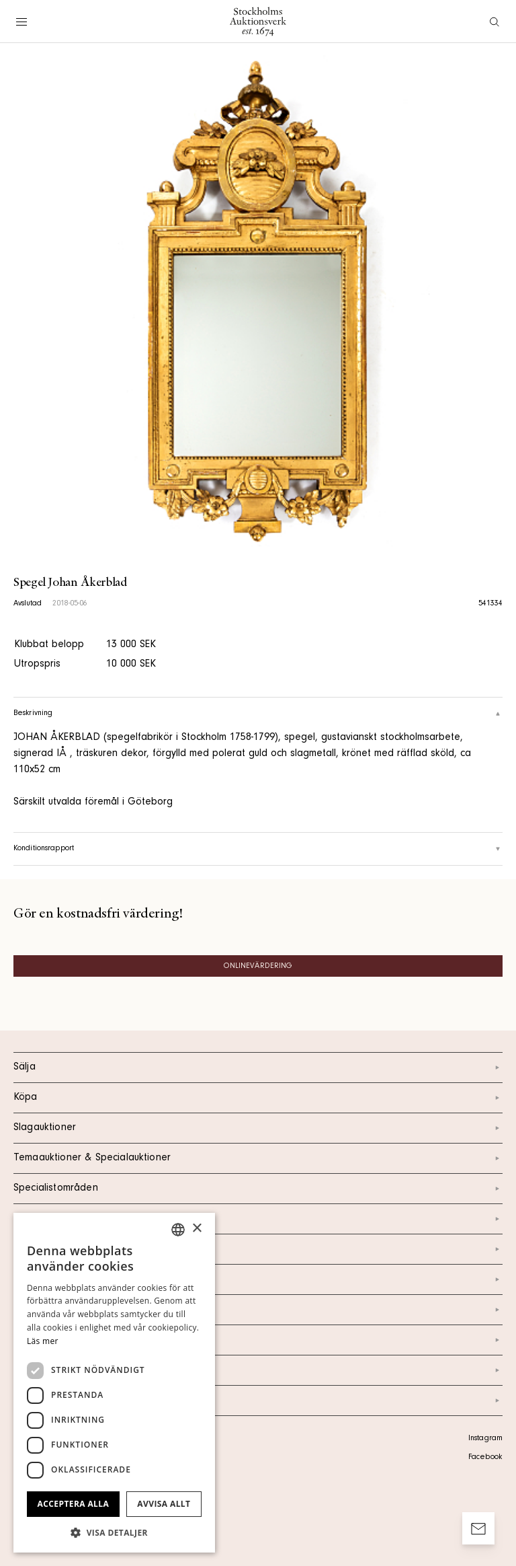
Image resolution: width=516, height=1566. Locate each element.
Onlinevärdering (258, 967)
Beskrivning (258, 713)
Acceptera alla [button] (74, 1503)
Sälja (258, 1067)
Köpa (258, 1097)
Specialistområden (258, 1188)
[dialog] (114, 1383)
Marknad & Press (258, 1340)
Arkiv (258, 1400)
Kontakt (258, 1249)
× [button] (196, 1229)
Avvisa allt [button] (163, 1503)
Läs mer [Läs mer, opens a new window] (42, 1341)
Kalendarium (258, 1219)
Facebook (485, 1458)
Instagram (485, 1439)
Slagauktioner (258, 1128)
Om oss (258, 1279)
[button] (114, 1532)
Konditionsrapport (258, 849)
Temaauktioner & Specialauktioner (258, 1158)
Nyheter (258, 1309)
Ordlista (258, 1370)
